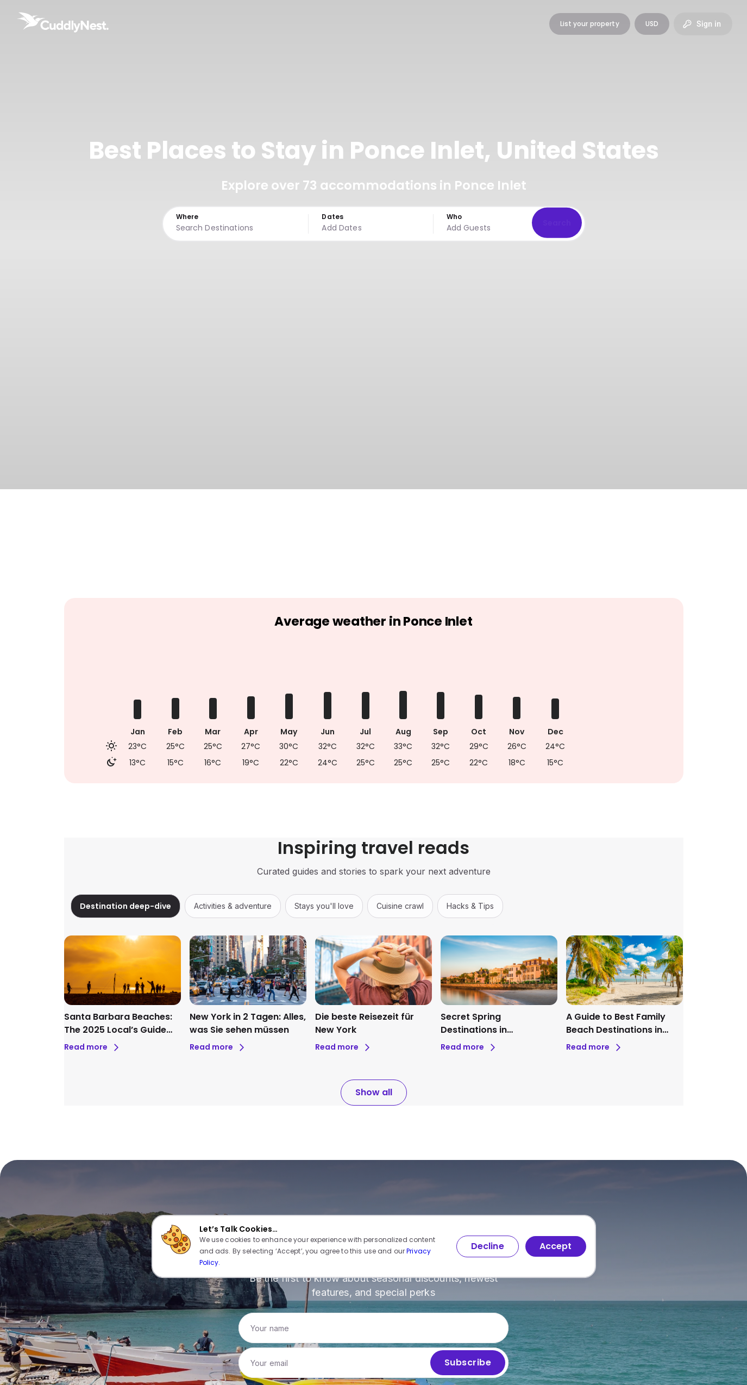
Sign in (703, 24)
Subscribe (467, 1362)
